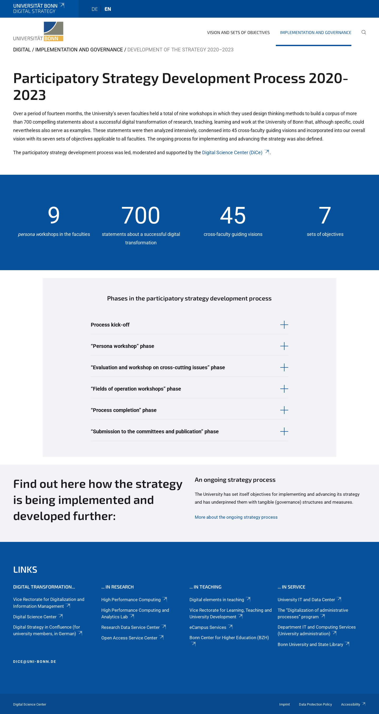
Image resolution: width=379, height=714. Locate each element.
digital (22, 50)
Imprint (284, 704)
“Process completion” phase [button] (124, 410)
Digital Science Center (38, 616)
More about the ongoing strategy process (236, 517)
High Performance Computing (134, 599)
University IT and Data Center (310, 599)
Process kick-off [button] (110, 325)
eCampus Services (211, 627)
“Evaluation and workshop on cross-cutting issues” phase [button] (158, 367)
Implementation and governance (315, 32)
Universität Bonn (39, 6)
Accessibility (353, 704)
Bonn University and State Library (314, 644)
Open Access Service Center (132, 637)
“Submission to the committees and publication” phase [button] (155, 431)
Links (25, 569)
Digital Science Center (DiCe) (236, 152)
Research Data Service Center (134, 627)
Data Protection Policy (315, 704)
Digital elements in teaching (220, 599)
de (95, 9)
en (107, 9)
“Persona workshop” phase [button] (122, 346)
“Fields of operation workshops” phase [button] (136, 389)
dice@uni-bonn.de (34, 661)
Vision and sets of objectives (238, 32)
